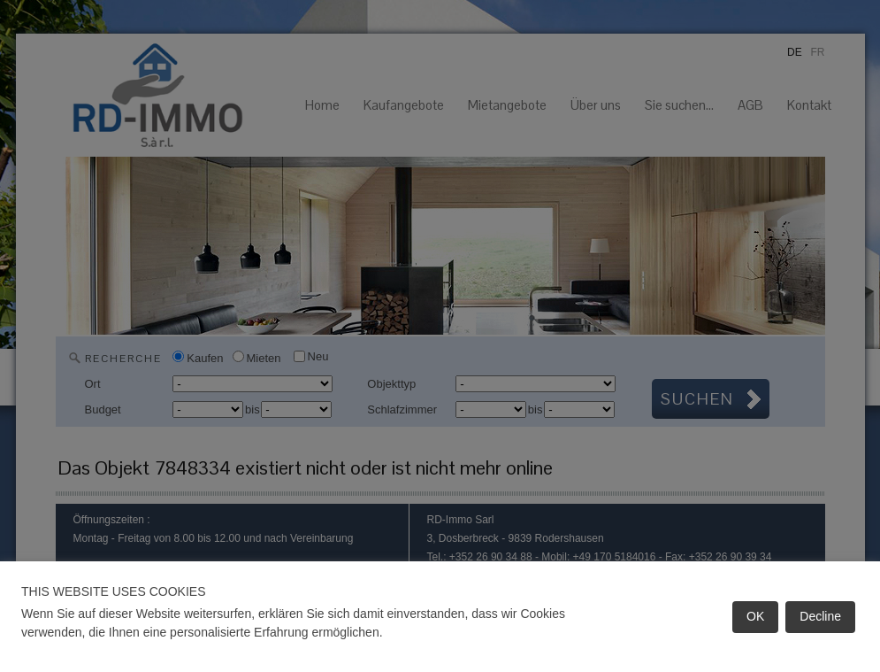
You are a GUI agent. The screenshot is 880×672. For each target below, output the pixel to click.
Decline (820, 616)
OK (755, 616)
